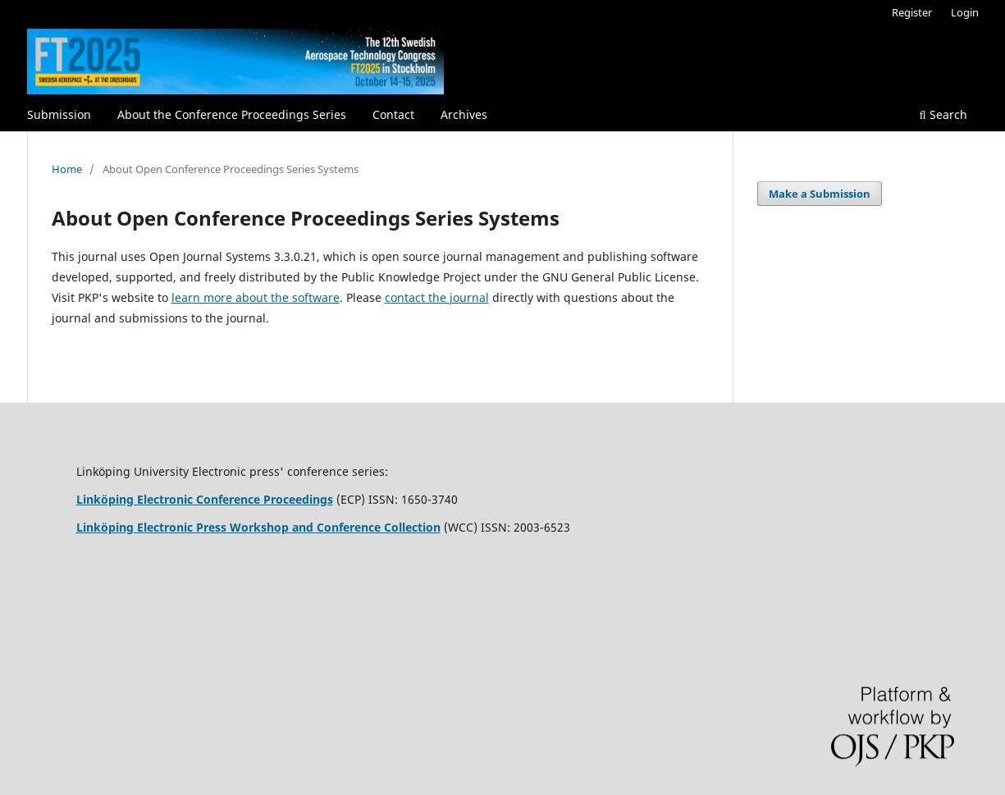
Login (965, 12)
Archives (464, 114)
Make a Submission (819, 193)
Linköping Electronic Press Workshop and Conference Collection (258, 527)
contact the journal (437, 297)
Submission (59, 114)
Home (67, 169)
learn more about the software (255, 297)
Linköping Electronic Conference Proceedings (204, 499)
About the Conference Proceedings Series (231, 114)
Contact (393, 114)
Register (912, 12)
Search (943, 114)
